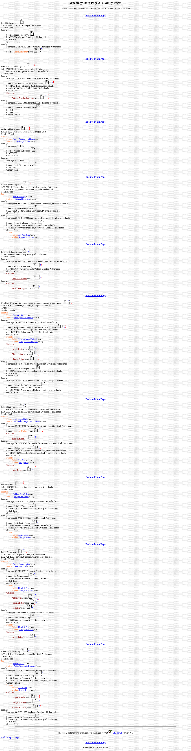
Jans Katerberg (19, 196)
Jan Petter (16, 608)
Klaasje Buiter (18, 359)
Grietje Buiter (17, 349)
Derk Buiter (17, 470)
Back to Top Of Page (10, 737)
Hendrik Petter (24, 588)
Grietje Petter (17, 637)
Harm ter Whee (19, 315)
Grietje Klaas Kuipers (28, 341)
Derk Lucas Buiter (21, 419)
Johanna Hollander (22, 431)
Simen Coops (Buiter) (27, 339)
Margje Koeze (25, 537)
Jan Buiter (22, 687)
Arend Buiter (23, 535)
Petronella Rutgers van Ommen (27, 421)
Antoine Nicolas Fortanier (23, 98)
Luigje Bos (24, 462)
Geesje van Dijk (20, 566)
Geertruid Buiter (21, 52)
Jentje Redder (25, 690)
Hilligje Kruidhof (21, 496)
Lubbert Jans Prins (21, 494)
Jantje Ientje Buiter (22, 141)
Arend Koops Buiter (21, 564)
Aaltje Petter (17, 598)
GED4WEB (117, 733)
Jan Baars (22, 460)
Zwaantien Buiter (26, 237)
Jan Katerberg (24, 235)
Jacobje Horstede (19, 702)
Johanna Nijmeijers (22, 199)
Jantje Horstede (18, 697)
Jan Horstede (18, 663)
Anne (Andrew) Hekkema (24, 139)
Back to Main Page (95, 15)
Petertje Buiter (18, 438)
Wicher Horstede (19, 707)
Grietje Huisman (26, 590)
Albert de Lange (18, 288)
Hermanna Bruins (19, 279)
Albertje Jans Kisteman (23, 317)
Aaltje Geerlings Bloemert (25, 666)
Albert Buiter (17, 354)
